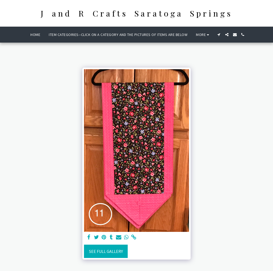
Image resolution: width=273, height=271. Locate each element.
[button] (219, 34)
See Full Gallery (106, 251)
